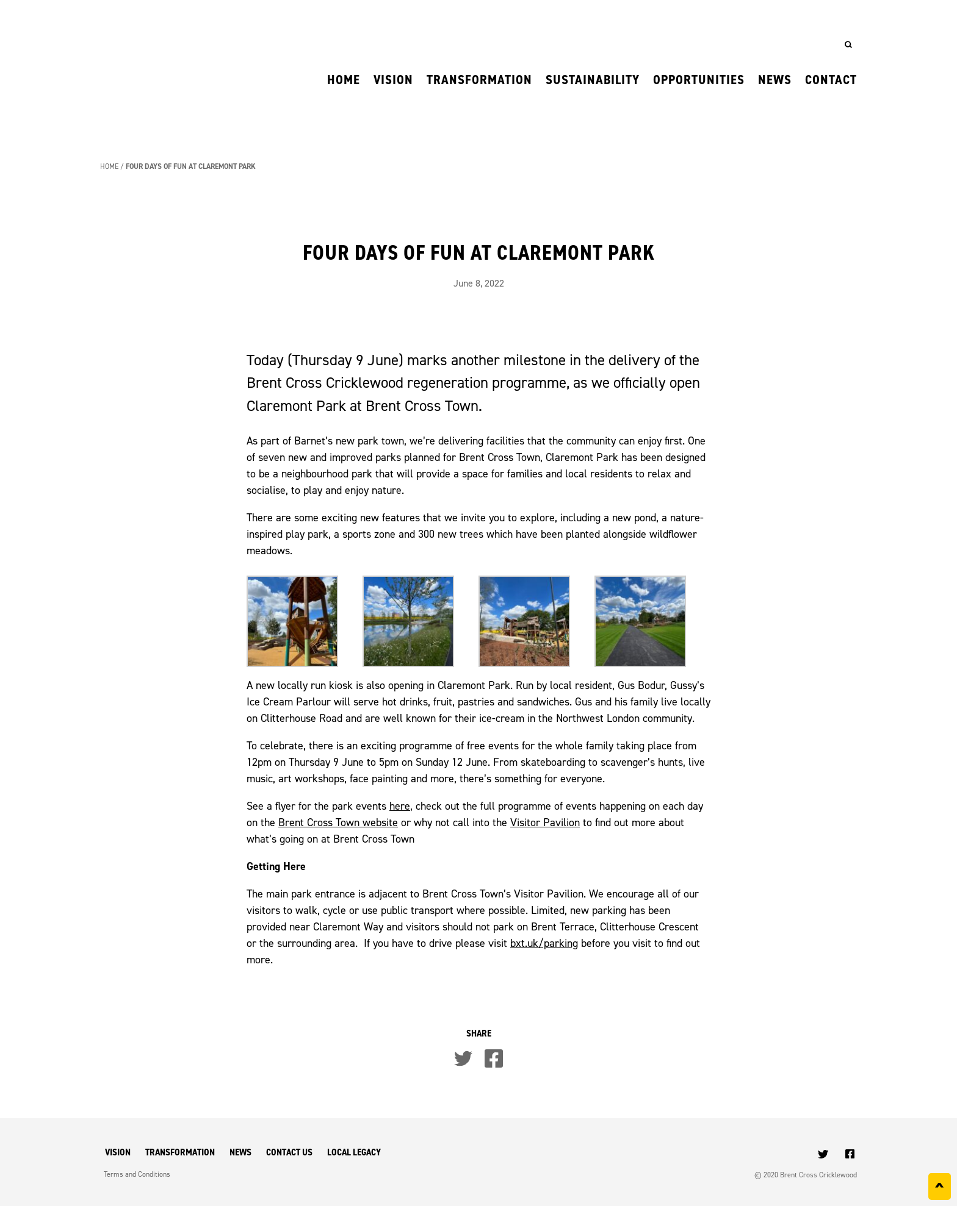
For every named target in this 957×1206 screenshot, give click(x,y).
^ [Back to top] (939, 1189)
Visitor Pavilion (545, 822)
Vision (393, 79)
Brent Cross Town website (338, 822)
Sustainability (593, 79)
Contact (831, 79)
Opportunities (699, 79)
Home (343, 79)
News (775, 79)
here (399, 805)
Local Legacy (354, 1152)
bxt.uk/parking (544, 943)
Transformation (479, 79)
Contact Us (289, 1152)
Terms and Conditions (137, 1174)
